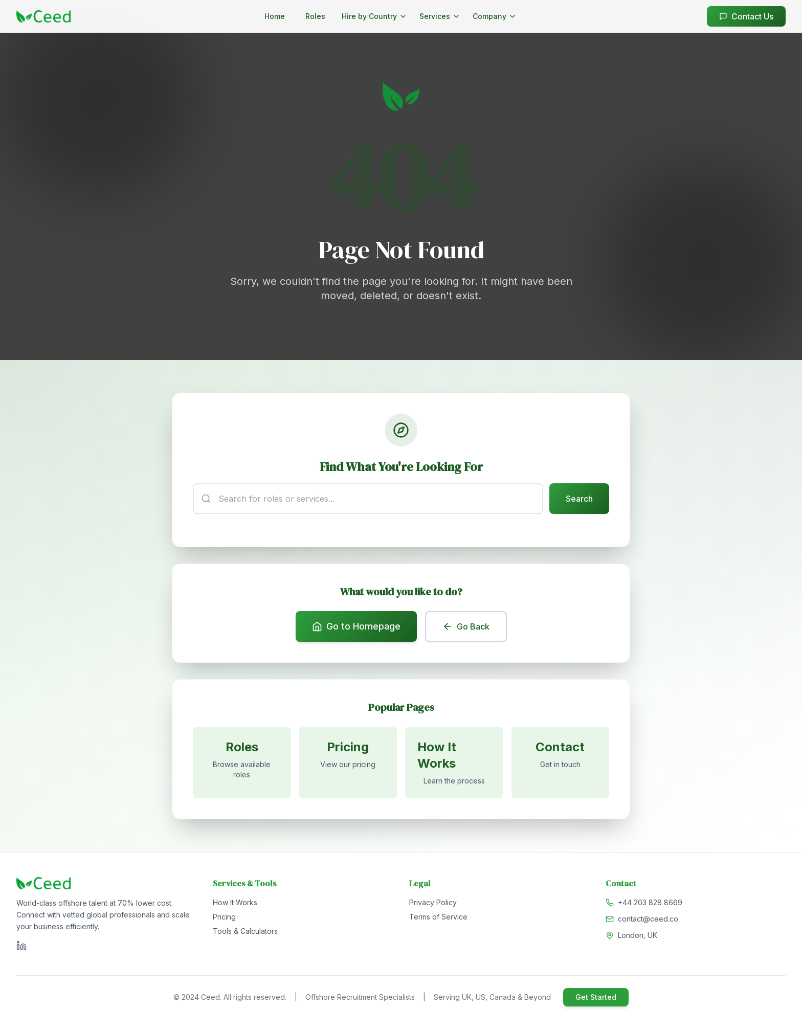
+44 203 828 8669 (650, 902)
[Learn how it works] (454, 762)
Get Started (595, 997)
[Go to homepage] (43, 16)
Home (274, 16)
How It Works (235, 902)
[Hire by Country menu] (374, 16)
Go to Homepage (356, 626)
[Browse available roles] (242, 762)
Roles (315, 16)
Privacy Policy (433, 902)
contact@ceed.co (648, 918)
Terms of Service (438, 916)
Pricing (224, 916)
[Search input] (368, 498)
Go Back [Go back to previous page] (465, 626)
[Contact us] (560, 762)
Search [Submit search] (579, 499)
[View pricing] (348, 762)
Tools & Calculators (245, 931)
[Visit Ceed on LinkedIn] (21, 945)
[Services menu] (439, 16)
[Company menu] (495, 16)
